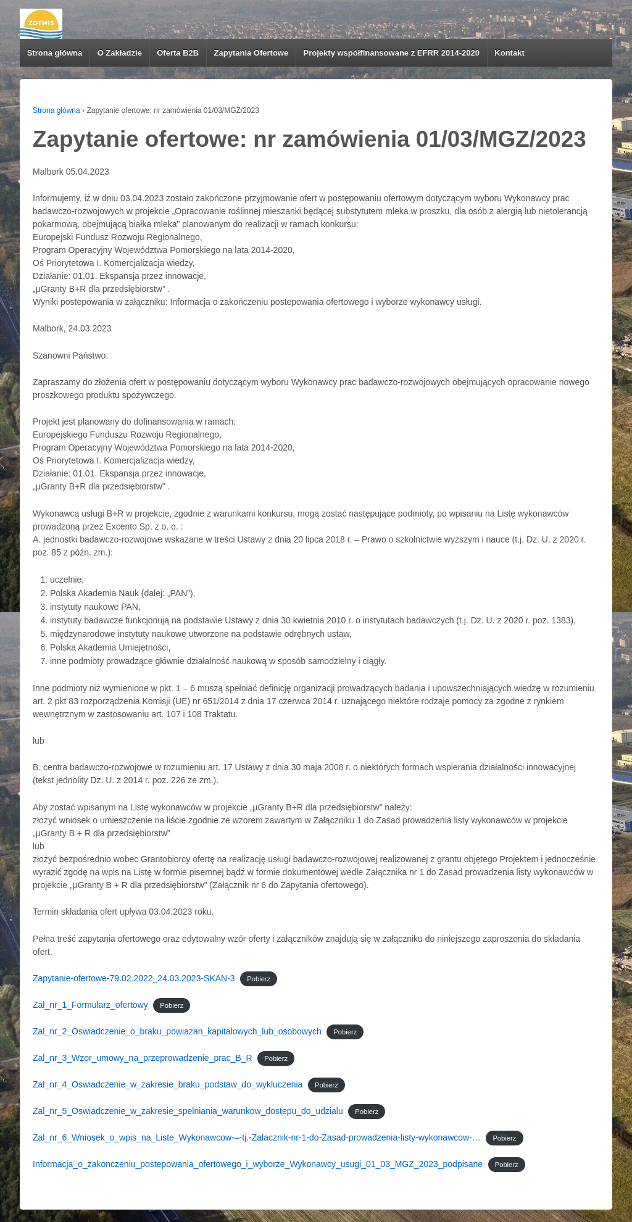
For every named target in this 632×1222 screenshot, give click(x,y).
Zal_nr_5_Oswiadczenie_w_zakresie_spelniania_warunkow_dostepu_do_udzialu (188, 1111)
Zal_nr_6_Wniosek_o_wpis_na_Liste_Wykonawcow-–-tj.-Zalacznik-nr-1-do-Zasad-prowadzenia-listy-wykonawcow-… (257, 1137)
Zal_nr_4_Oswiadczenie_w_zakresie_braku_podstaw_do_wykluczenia (167, 1084)
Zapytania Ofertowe (251, 52)
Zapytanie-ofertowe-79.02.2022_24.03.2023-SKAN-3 (134, 978)
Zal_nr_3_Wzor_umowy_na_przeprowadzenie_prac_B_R (142, 1058)
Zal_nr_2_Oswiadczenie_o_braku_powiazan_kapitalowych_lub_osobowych (177, 1031)
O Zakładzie (120, 52)
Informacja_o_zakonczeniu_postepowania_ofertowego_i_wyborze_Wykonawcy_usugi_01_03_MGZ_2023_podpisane (258, 1164)
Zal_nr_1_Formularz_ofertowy (90, 1005)
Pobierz (258, 979)
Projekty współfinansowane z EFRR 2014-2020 (392, 52)
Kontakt (509, 52)
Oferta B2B (178, 52)
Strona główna (55, 52)
